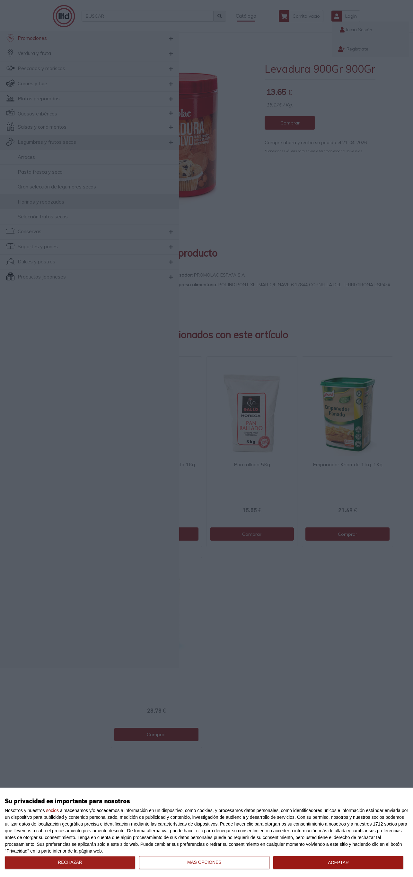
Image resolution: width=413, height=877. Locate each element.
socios (52, 810)
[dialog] (206, 832)
